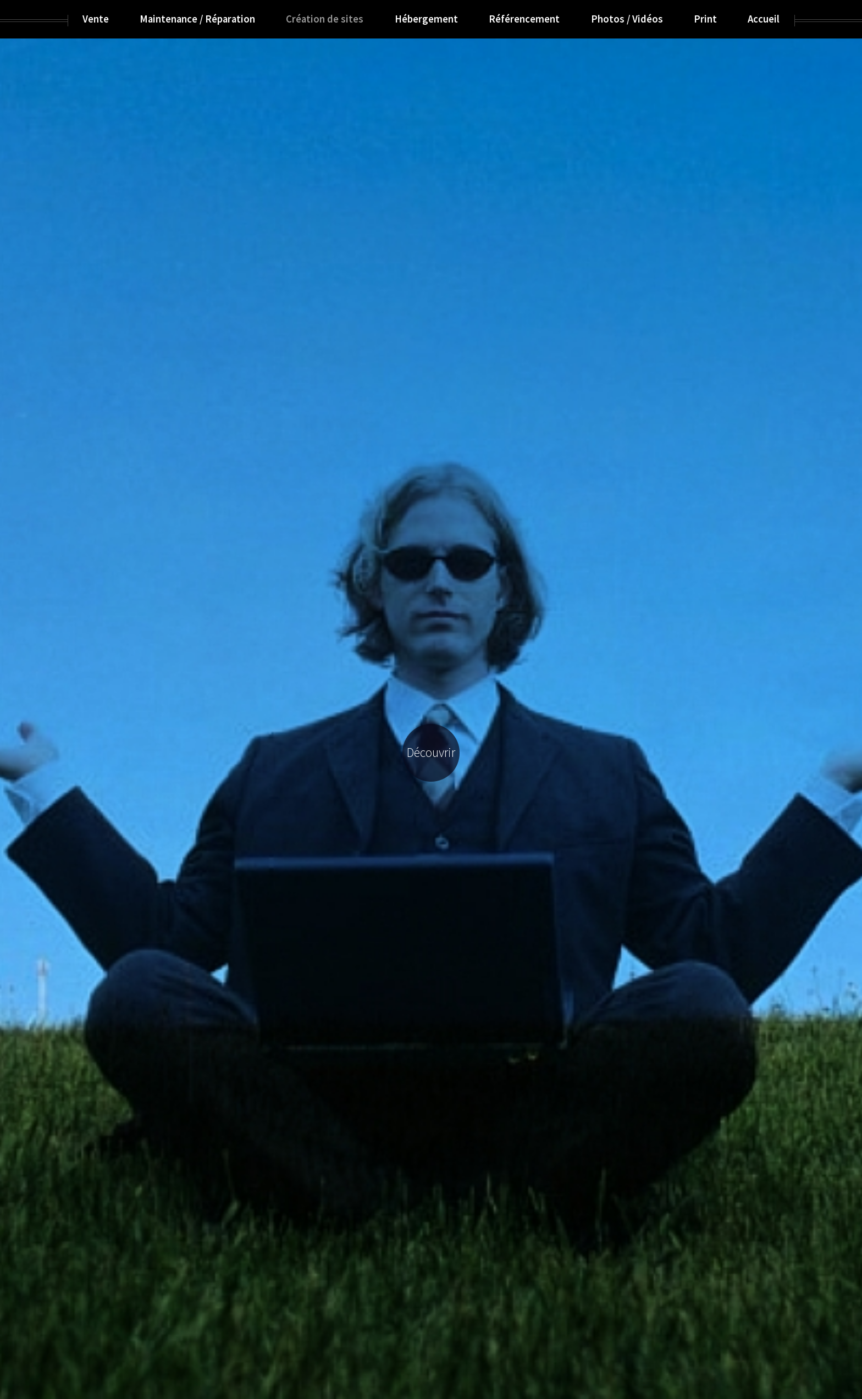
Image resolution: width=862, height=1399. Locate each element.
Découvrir (431, 752)
